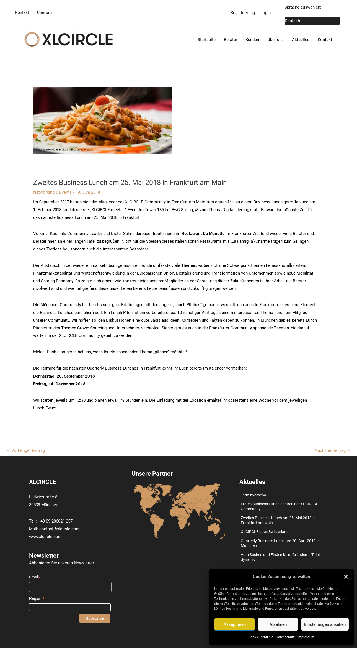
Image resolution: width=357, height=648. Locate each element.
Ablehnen (278, 624)
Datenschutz (285, 637)
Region (37, 598)
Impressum (306, 637)
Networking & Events (52, 192)
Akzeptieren (235, 624)
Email (35, 577)
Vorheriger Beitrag (25, 450)
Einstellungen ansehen (325, 624)
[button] (346, 577)
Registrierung (243, 12)
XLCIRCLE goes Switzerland (265, 532)
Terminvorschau (254, 495)
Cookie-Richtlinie (261, 637)
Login (265, 12)
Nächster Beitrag (333, 450)
